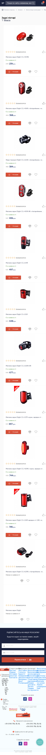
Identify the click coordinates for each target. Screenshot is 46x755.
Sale (38, 688)
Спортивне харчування (32, 680)
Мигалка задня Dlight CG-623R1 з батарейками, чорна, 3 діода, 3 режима (25, 572)
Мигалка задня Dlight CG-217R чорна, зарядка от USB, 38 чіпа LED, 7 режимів (25, 417)
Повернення (23, 676)
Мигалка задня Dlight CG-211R (17, 314)
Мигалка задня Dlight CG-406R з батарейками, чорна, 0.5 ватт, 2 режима (25, 108)
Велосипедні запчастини (33, 677)
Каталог (20, 10)
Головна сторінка (8, 10)
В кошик (13, 71)
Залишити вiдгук (21, 51)
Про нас (12, 670)
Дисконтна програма (23, 678)
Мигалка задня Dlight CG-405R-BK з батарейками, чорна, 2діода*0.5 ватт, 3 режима (25, 211)
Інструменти (33, 690)
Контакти (13, 677)
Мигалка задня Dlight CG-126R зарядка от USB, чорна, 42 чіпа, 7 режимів (25, 520)
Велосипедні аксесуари (33, 10)
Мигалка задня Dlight (13, 610)
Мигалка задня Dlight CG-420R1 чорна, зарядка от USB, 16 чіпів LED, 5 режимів (25, 469)
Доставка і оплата (22, 671)
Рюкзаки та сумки (41, 682)
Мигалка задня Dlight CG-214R (17, 263)
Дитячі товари (31, 687)
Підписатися (23, 660)
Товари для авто (31, 684)
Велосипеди (33, 670)
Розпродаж (23, 683)
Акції (20, 681)
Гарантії (21, 674)
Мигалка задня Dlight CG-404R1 (17, 57)
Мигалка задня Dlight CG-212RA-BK (18, 366)
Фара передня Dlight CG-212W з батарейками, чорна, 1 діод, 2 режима (25, 160)
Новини (12, 672)
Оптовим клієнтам (13, 675)
